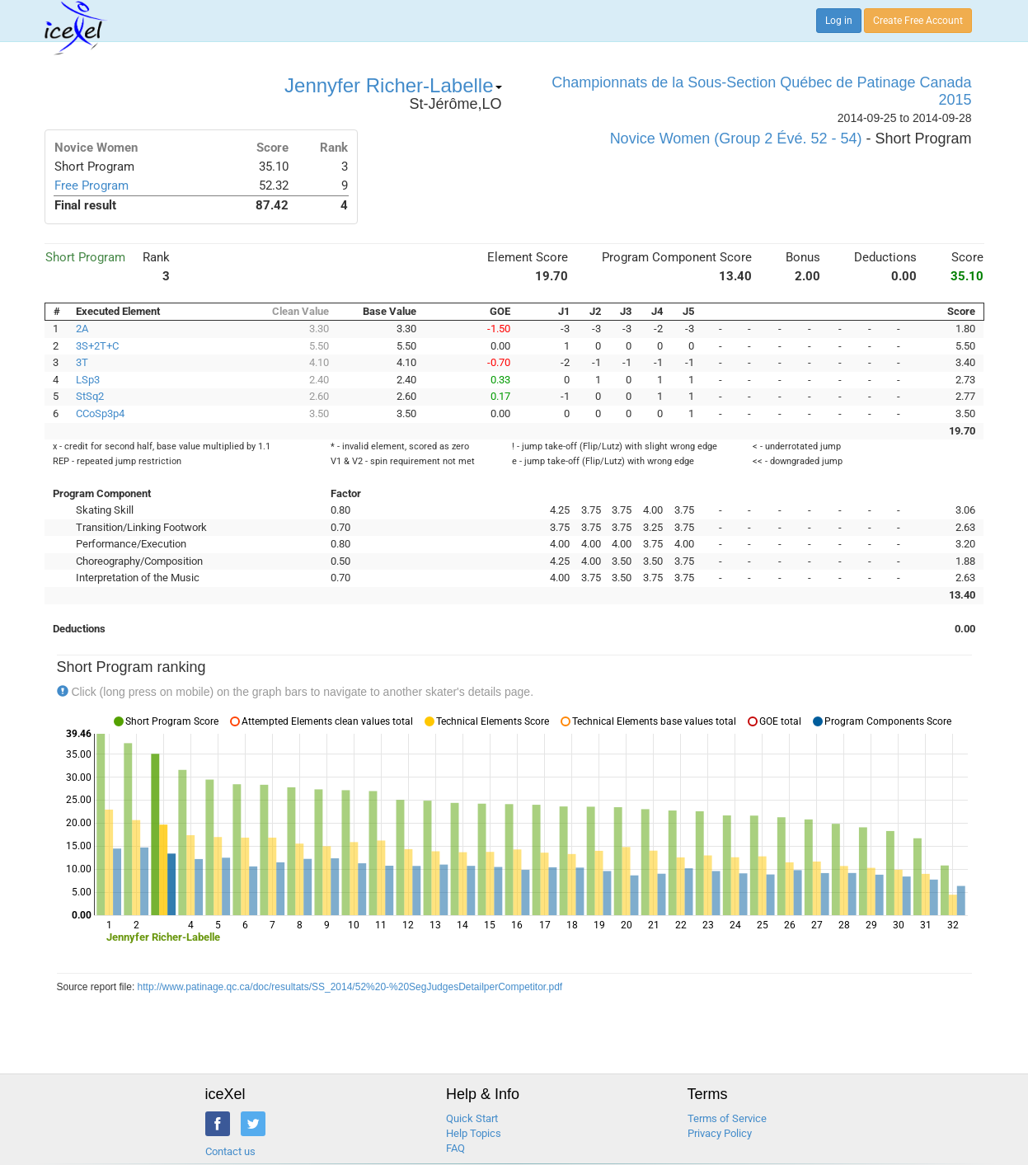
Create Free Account (918, 20)
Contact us (230, 1151)
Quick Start (472, 1118)
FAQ (455, 1148)
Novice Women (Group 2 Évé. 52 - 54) (736, 138)
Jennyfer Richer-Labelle (392, 85)
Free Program (91, 185)
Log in (838, 20)
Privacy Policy (720, 1133)
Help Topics (473, 1133)
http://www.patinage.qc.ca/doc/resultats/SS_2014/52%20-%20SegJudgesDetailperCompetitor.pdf (350, 987)
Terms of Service (727, 1118)
